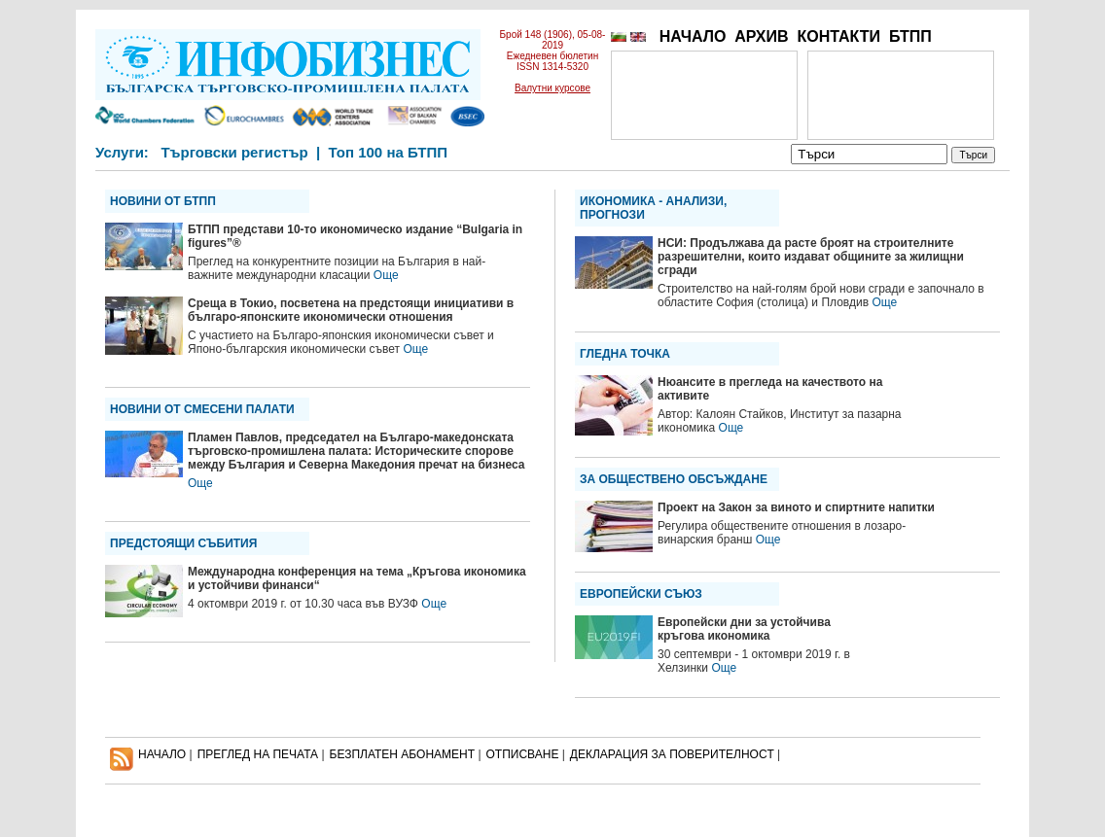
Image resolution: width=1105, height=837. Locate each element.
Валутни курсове (552, 88)
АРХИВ (761, 36)
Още (386, 275)
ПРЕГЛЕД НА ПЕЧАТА (257, 754)
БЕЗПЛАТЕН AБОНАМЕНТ (403, 754)
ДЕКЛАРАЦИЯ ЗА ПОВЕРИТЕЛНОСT (672, 754)
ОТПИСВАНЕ (522, 754)
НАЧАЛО (693, 36)
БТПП (910, 36)
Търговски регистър (233, 152)
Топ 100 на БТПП (388, 152)
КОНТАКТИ (838, 36)
